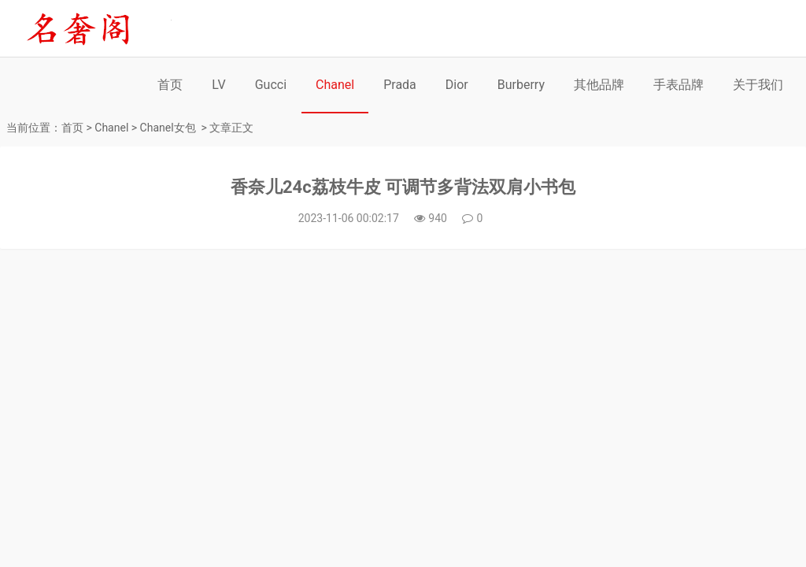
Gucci (271, 84)
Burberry (521, 84)
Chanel (335, 84)
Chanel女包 (168, 127)
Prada (399, 84)
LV (218, 84)
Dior (457, 84)
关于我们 (758, 84)
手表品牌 (678, 84)
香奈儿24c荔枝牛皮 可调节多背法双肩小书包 (403, 187)
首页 (170, 84)
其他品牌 (599, 84)
